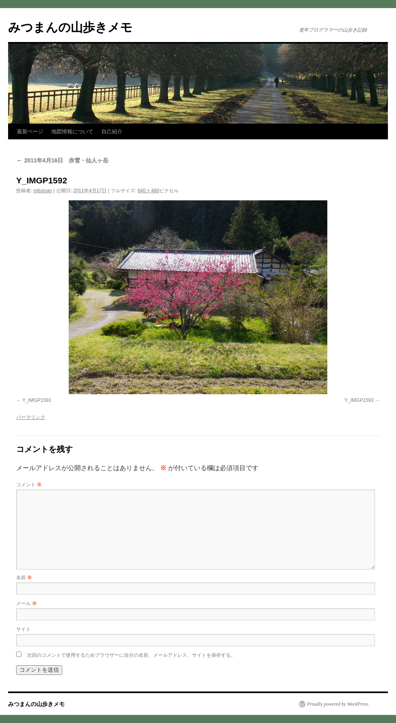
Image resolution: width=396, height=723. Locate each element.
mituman (43, 190)
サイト (23, 629)
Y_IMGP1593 (359, 400)
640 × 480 (148, 190)
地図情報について (72, 131)
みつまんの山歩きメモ (70, 27)
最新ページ (30, 131)
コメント (29, 485)
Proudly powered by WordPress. (338, 704)
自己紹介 (111, 131)
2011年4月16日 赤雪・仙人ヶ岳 (62, 160)
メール (26, 603)
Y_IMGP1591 (36, 400)
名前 (24, 577)
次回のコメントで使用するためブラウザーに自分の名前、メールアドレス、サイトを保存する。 (131, 655)
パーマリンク (30, 417)
